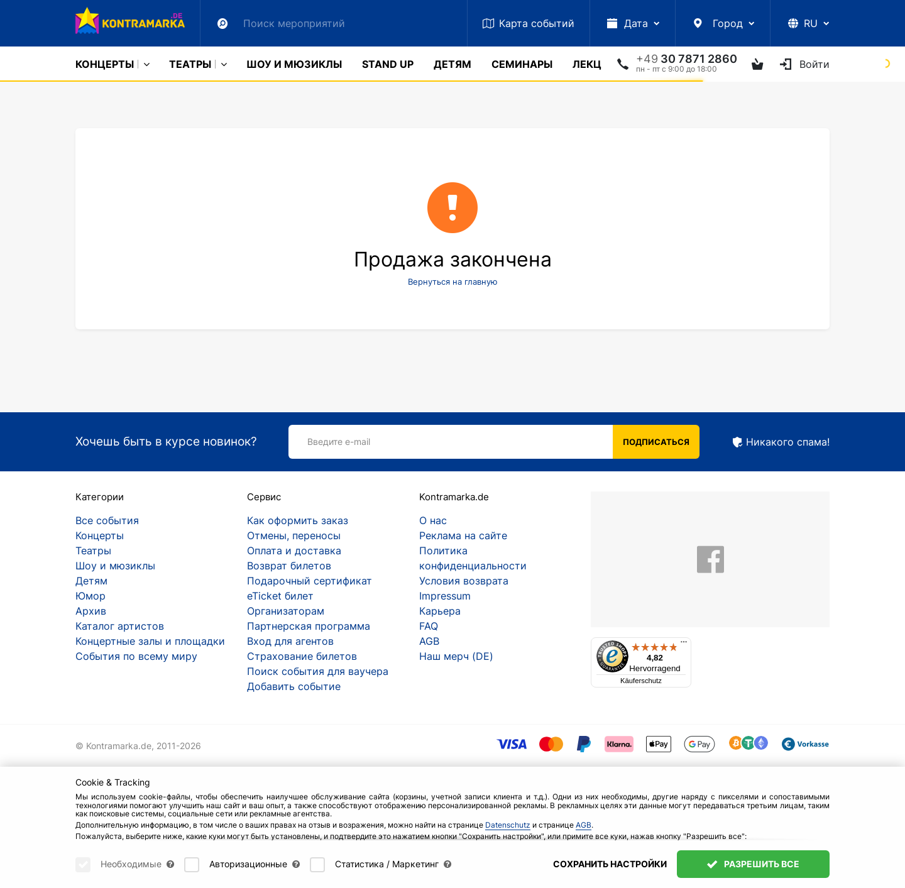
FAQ (428, 626)
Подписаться (656, 442)
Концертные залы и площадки (150, 641)
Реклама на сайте (463, 535)
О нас (433, 520)
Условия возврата (463, 580)
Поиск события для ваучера (317, 671)
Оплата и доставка (294, 550)
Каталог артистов (119, 626)
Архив (90, 611)
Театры (190, 64)
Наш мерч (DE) (456, 656)
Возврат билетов (289, 565)
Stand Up (388, 64)
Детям (452, 64)
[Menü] (683, 644)
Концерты (104, 64)
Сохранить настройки (610, 863)
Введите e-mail (338, 441)
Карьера (440, 611)
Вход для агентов (290, 641)
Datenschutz (507, 825)
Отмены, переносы (294, 535)
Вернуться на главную (453, 282)
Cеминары (521, 64)
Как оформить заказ (297, 520)
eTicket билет (280, 595)
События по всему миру (136, 656)
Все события (107, 520)
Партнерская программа (308, 626)
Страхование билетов (302, 656)
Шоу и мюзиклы (294, 64)
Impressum (445, 595)
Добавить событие (294, 686)
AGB (429, 641)
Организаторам (285, 611)
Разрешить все (753, 863)
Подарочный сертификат (309, 580)
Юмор (90, 595)
